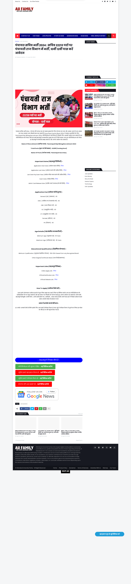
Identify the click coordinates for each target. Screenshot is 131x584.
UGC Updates (89, 186)
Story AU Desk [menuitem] (59, 36)
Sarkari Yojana (89, 181)
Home (17, 41)
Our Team (113, 468)
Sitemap (105, 468)
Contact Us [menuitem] (25, 36)
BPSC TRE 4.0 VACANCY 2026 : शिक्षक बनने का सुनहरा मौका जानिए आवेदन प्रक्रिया (71, 432)
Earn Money (88, 176)
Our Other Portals (34, 1)
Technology (88, 184)
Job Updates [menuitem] (46, 36)
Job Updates (24, 41)
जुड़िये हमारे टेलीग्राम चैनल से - (34, 378)
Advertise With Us (95, 468)
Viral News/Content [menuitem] (98, 36)
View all (80, 414)
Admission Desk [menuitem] (72, 36)
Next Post (79, 440)
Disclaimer (72, 468)
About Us (17, 1)
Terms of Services (83, 468)
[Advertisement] (82, 18)
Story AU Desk (89, 179)
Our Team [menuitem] (36, 36)
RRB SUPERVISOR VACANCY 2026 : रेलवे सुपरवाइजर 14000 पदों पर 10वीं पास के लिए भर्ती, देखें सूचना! (25, 432)
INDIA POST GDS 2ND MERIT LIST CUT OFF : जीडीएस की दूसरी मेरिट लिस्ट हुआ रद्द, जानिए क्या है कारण (105, 123)
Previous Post (20, 440)
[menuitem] (17, 36)
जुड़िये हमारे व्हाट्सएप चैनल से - (35, 372)
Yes (74, 10)
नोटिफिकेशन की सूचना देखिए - (35, 366)
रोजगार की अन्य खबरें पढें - (33, 384)
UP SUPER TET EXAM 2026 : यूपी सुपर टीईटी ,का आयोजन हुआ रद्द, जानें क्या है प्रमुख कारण (48, 432)
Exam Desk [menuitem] (84, 36)
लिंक (62, 166)
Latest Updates (91, 90)
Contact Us (25, 1)
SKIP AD (65, 471)
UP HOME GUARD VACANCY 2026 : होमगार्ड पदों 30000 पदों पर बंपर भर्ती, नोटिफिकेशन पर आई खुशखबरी (104, 132)
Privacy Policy (63, 468)
